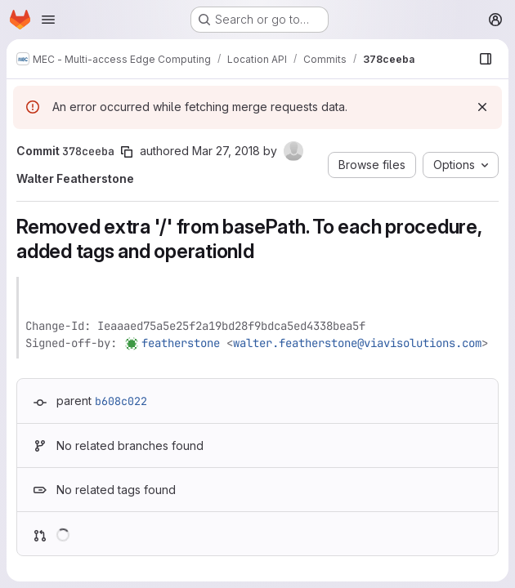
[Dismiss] (482, 107)
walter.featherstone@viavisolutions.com (357, 343)
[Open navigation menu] (48, 20)
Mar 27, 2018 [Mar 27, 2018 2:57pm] (226, 151)
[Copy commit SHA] (127, 152)
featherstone (180, 343)
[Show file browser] (485, 59)
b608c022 (121, 401)
